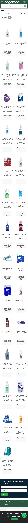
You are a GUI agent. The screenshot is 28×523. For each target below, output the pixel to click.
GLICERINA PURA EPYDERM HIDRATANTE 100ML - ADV (21, 299)
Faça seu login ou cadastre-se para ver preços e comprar (7, 53)
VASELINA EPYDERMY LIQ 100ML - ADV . (20, 364)
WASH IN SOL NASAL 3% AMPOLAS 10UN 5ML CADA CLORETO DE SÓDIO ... (21, 397)
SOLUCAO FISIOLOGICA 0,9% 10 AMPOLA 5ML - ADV (7, 107)
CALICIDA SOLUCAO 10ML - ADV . (7, 171)
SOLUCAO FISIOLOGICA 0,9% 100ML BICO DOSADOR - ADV (7, 43)
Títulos (8, 504)
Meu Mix (8, 501)
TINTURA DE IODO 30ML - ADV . (7, 332)
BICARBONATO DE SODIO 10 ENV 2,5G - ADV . (7, 428)
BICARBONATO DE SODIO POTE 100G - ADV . (20, 107)
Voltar (24, 13)
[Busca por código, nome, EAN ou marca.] (12, 6)
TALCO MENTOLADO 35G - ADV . (7, 203)
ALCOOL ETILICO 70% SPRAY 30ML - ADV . (20, 139)
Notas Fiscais (20, 504)
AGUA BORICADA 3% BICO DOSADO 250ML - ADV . (7, 364)
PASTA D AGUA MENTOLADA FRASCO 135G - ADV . (7, 397)
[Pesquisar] (25, 6)
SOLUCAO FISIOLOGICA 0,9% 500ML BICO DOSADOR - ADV (20, 43)
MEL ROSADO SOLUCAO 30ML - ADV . (20, 235)
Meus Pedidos (20, 501)
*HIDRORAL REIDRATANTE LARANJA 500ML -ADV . (20, 428)
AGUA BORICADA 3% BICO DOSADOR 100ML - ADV (7, 139)
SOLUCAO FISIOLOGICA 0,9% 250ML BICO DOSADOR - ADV (7, 75)
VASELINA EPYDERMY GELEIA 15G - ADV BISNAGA (21, 332)
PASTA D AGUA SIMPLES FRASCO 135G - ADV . (20, 171)
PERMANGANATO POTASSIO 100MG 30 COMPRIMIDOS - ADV (20, 75)
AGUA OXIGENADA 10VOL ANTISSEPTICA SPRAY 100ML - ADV (7, 236)
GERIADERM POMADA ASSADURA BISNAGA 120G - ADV (7, 268)
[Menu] (2, 2)
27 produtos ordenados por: (8, 21)
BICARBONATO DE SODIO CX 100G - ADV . (7, 299)
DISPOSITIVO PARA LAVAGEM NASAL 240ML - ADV (20, 204)
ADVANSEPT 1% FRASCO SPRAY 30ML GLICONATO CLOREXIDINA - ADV (7, 461)
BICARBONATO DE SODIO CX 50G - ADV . (21, 267)
